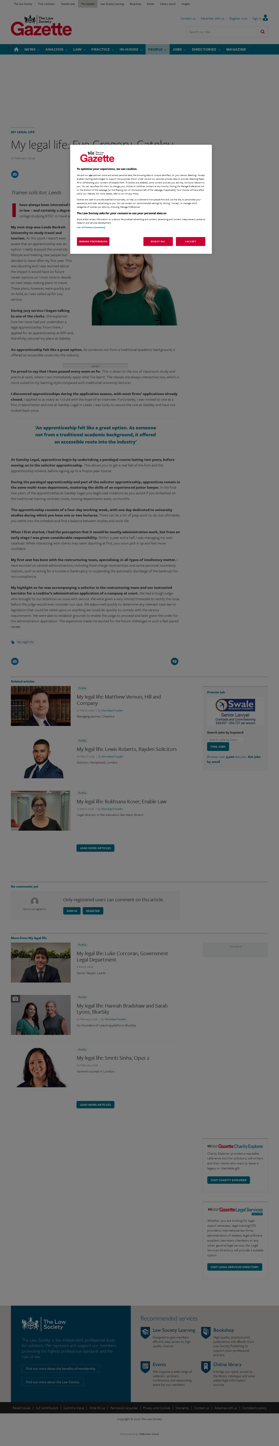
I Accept (190, 241)
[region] (141, 199)
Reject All (158, 241)
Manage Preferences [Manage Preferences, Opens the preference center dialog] (93, 241)
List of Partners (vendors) (91, 227)
